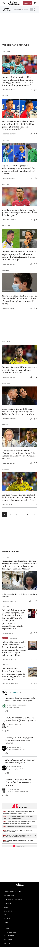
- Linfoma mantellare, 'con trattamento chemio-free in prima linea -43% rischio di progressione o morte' (19, 822)
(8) (35, 220)
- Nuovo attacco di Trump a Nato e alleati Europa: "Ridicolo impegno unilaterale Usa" (18, 817)
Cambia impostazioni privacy (13, 899)
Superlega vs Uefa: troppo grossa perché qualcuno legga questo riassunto (19, 740)
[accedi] (35, 3)
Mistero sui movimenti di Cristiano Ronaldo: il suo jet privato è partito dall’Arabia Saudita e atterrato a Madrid (19, 411)
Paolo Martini (13, 789)
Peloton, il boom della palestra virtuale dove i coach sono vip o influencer (18, 782)
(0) (35, 134)
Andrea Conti (7, 633)
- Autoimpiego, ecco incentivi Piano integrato (17, 826)
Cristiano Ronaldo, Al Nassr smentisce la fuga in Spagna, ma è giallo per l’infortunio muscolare (19, 370)
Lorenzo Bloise (8, 178)
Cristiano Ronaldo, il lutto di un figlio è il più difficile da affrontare (20, 719)
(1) (35, 178)
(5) (7, 731)
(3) (35, 504)
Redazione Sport (9, 90)
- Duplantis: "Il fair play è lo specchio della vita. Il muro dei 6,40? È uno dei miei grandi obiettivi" (19, 836)
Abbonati (27, 3)
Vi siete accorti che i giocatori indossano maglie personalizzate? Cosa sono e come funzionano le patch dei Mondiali (19, 169)
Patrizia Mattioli (14, 725)
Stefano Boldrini (9, 220)
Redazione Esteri (9, 601)
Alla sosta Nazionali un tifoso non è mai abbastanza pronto (21, 761)
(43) (35, 601)
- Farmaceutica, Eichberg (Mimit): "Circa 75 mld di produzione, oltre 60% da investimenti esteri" (18, 812)
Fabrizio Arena (8, 308)
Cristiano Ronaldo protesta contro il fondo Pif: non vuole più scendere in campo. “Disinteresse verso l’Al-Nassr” (19, 497)
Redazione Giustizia (10, 683)
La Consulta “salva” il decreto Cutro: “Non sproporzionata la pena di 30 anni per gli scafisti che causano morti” (13, 673)
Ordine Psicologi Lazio (16, 705)
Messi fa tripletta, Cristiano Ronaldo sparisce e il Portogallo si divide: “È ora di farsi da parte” (19, 212)
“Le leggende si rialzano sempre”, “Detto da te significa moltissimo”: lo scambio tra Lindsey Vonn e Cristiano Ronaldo (19, 454)
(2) (35, 90)
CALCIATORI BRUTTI (14, 747)
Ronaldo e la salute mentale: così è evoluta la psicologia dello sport (20, 699)
